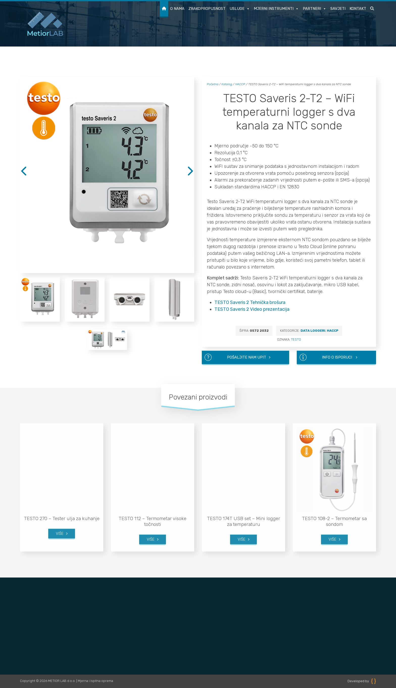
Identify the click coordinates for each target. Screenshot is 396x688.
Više (59, 522)
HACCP (240, 84)
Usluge (240, 8)
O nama (177, 8)
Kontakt (358, 8)
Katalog (226, 84)
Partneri (314, 8)
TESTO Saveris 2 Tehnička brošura (249, 302)
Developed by (362, 681)
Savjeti (337, 8)
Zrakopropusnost (207, 8)
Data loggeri (313, 330)
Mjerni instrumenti (276, 8)
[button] (372, 9)
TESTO (296, 339)
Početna (212, 84)
